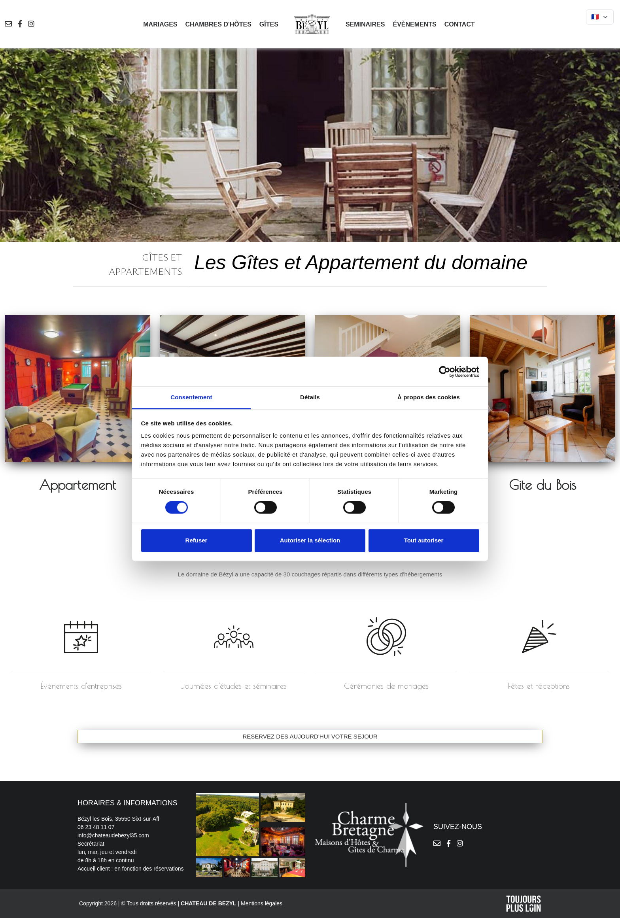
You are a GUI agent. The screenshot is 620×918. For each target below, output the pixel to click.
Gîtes (268, 24)
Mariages (160, 24)
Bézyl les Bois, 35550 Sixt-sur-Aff (118, 819)
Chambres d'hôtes (218, 24)
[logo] (312, 24)
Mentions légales (261, 903)
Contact (459, 24)
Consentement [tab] (191, 397)
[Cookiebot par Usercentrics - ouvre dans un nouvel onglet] (444, 372)
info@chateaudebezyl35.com (113, 835)
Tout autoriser (424, 540)
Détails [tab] (310, 397)
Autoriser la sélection (310, 540)
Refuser (196, 540)
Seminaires (365, 24)
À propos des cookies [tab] (428, 397)
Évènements (414, 24)
